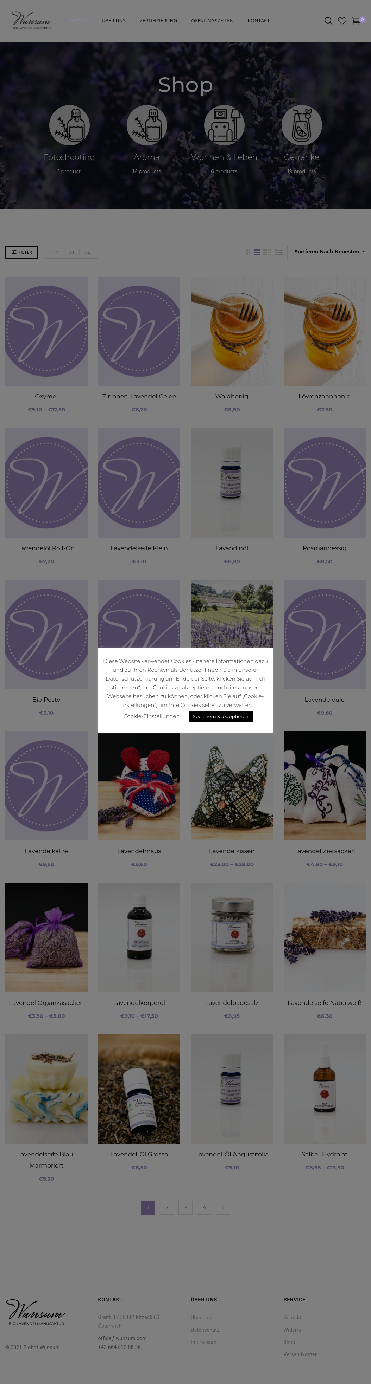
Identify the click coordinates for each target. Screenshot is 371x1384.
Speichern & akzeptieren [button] (221, 716)
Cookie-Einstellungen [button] (152, 716)
